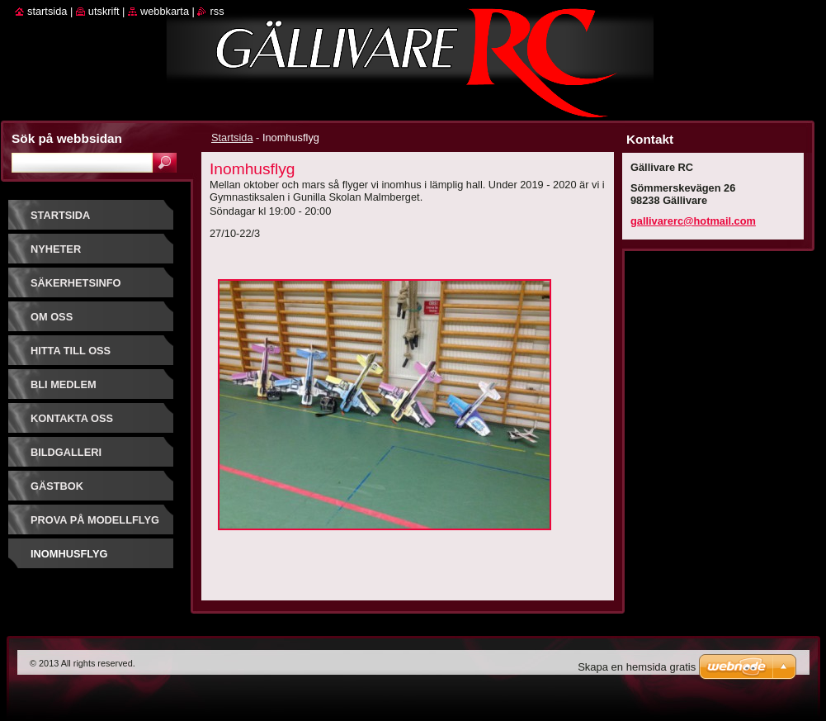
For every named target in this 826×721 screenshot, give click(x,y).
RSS (217, 11)
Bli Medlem (64, 384)
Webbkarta (164, 11)
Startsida (232, 137)
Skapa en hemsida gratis (637, 667)
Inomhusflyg (69, 554)
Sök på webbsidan (67, 138)
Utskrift (104, 11)
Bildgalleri (66, 452)
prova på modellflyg (95, 520)
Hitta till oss (71, 350)
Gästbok (57, 486)
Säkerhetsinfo (76, 283)
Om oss (52, 317)
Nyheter (56, 249)
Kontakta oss (72, 418)
